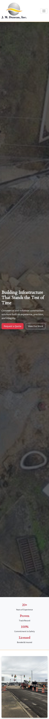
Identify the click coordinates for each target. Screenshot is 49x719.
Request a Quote (12, 326)
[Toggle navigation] (43, 10)
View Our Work (35, 326)
